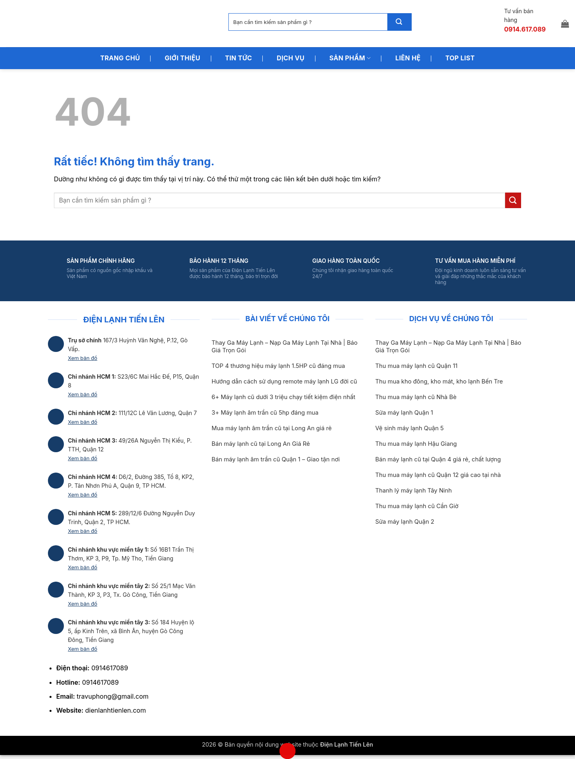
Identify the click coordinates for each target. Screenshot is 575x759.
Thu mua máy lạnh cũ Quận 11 (416, 366)
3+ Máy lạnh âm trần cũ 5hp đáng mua (265, 412)
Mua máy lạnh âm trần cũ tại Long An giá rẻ (272, 428)
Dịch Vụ (291, 58)
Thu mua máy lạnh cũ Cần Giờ (416, 506)
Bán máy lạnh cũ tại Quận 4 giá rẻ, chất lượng (438, 459)
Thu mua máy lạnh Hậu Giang (416, 443)
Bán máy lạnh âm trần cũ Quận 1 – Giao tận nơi (276, 459)
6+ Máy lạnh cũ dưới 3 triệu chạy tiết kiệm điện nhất (283, 397)
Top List (460, 58)
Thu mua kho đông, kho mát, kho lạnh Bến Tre (439, 381)
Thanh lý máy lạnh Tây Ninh (413, 490)
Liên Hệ (407, 58)
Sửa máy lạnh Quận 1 (404, 412)
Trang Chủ (120, 58)
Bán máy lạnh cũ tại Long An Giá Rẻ (261, 443)
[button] (565, 23)
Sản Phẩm (350, 58)
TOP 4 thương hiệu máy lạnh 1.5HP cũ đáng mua (278, 366)
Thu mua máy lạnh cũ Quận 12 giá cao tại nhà (438, 475)
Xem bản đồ (82, 358)
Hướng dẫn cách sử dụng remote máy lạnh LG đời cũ (284, 381)
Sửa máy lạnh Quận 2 (404, 521)
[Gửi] (399, 22)
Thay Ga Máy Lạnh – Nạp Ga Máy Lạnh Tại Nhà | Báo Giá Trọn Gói (285, 346)
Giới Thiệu (182, 58)
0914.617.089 (524, 29)
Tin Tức (238, 58)
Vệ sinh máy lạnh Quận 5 (409, 428)
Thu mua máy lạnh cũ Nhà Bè (415, 397)
